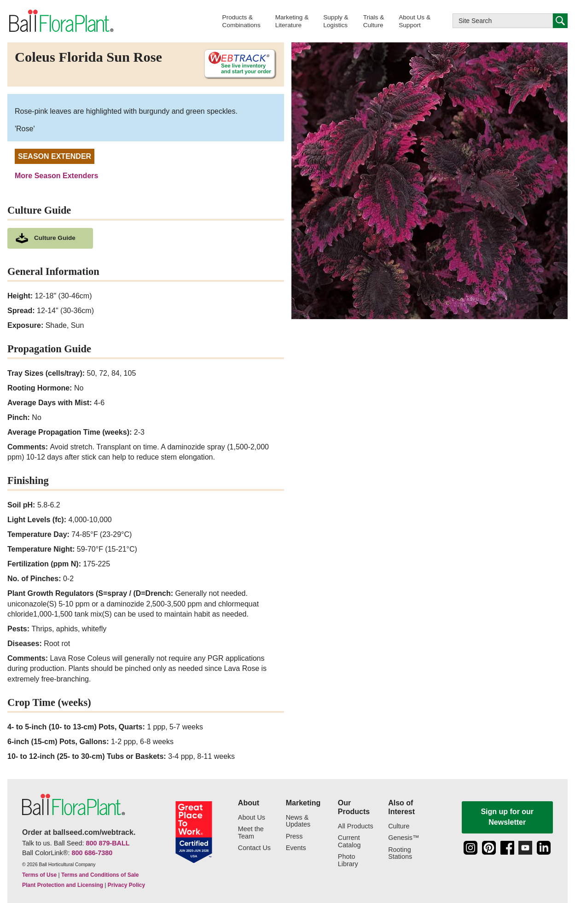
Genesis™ (403, 837)
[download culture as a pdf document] (50, 238)
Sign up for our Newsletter (507, 817)
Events (296, 848)
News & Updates (298, 821)
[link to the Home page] (60, 21)
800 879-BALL (107, 843)
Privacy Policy (126, 885)
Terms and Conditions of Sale (100, 875)
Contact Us (254, 848)
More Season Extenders (56, 176)
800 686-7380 (91, 852)
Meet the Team (251, 833)
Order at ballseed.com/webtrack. (78, 832)
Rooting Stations (400, 853)
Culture (398, 826)
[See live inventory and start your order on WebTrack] (237, 64)
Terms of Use (39, 875)
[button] (241, 21)
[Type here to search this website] (503, 20)
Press (294, 836)
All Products (355, 826)
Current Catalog (349, 841)
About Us (251, 817)
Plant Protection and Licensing (62, 885)
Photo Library (348, 860)
